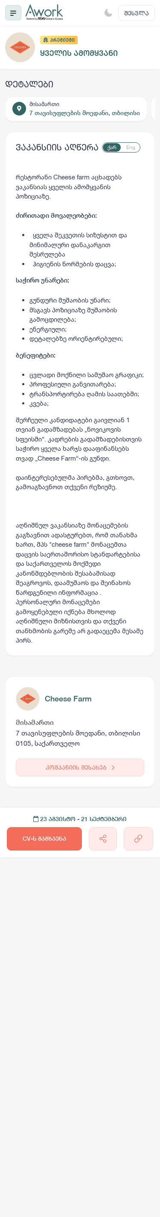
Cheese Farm (68, 698)
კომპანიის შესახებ (80, 767)
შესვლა (136, 13)
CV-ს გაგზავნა (44, 838)
